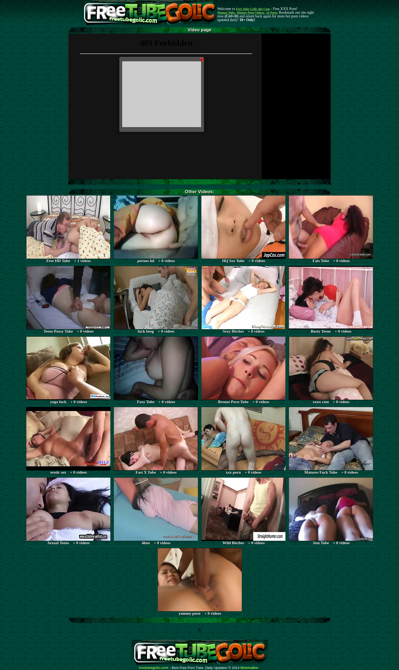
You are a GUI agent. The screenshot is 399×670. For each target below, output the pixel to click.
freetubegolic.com (153, 668)
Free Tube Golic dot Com (253, 9)
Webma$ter (250, 668)
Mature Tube (226, 12)
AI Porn (271, 12)
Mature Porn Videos (250, 12)
